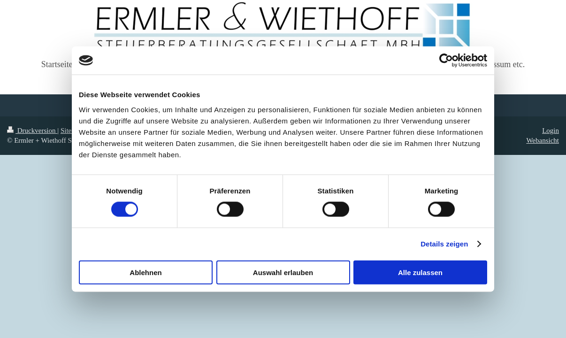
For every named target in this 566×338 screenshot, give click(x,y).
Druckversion (32, 130)
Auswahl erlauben (283, 272)
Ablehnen (145, 272)
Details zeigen (444, 244)
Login (550, 130)
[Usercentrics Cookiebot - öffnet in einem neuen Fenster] (446, 61)
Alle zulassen (420, 272)
